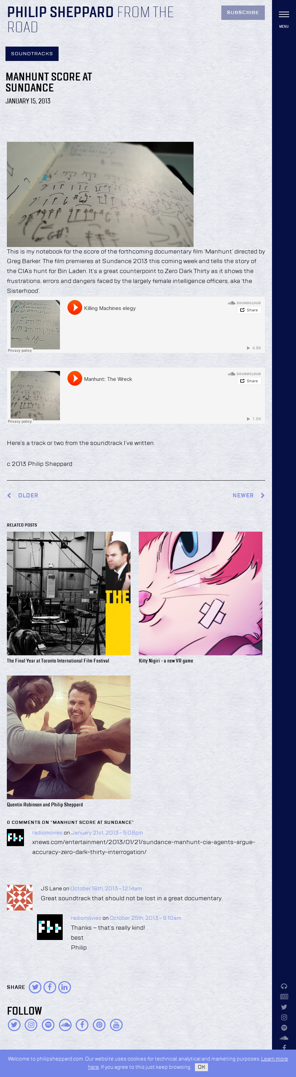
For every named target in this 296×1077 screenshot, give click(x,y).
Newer (249, 496)
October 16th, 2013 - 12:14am (106, 889)
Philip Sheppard (60, 13)
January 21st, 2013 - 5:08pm (107, 833)
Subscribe (243, 12)
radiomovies (47, 833)
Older (28, 496)
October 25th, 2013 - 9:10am (145, 918)
